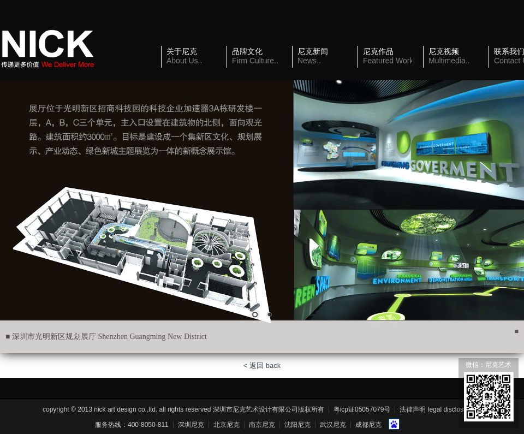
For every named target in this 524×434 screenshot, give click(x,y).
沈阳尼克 (297, 425)
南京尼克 (262, 425)
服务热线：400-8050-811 (132, 425)
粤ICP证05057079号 (362, 409)
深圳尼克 (191, 425)
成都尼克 (368, 425)
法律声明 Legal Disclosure (436, 409)
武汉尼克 (333, 425)
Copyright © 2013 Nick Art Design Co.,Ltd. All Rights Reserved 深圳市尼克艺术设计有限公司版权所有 (183, 409)
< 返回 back (262, 365)
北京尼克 (226, 425)
